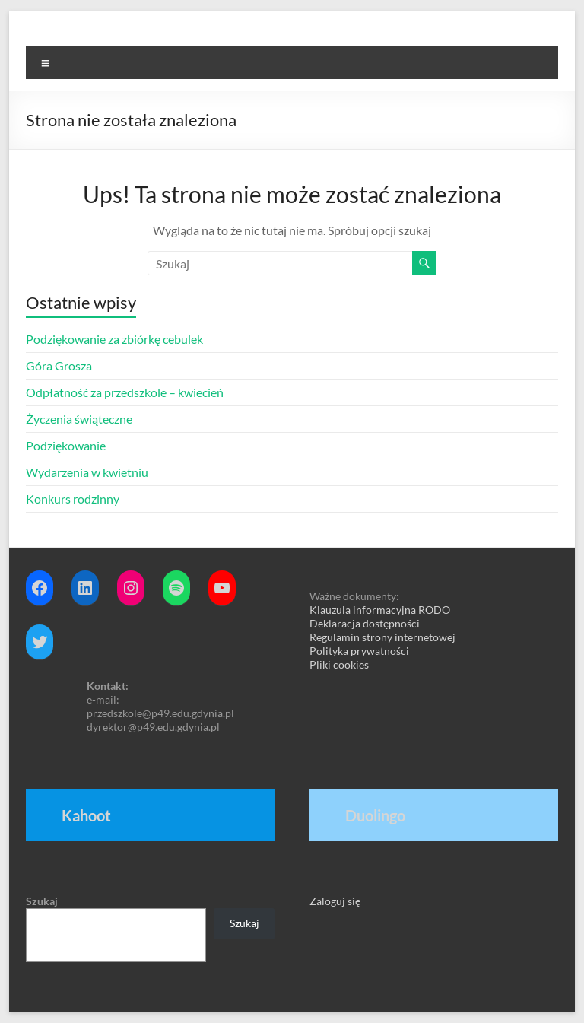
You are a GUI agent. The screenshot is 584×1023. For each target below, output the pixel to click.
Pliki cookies (339, 664)
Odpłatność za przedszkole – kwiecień (125, 392)
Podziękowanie (66, 445)
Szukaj (42, 900)
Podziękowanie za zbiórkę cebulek (114, 339)
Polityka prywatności (359, 650)
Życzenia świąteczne (79, 418)
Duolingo (375, 815)
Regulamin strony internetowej (382, 637)
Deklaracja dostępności (364, 623)
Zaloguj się (334, 900)
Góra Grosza (59, 365)
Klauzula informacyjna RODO (379, 609)
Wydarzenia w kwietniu (87, 472)
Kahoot (86, 815)
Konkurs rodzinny (72, 498)
